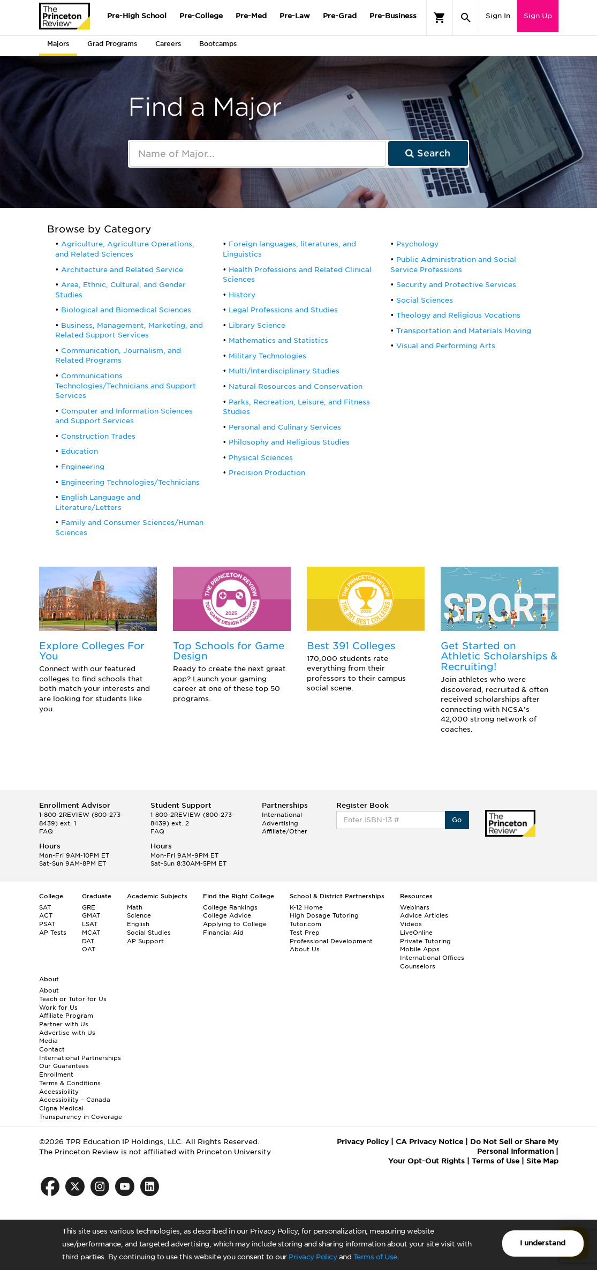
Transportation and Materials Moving (463, 331)
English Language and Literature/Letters (97, 502)
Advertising (280, 823)
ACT (45, 915)
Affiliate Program (66, 1015)
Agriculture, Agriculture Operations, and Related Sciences (124, 249)
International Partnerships (80, 1058)
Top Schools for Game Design (228, 651)
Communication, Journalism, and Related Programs (118, 356)
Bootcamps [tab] (218, 44)
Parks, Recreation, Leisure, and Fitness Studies (296, 407)
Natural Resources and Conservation (295, 386)
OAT (88, 949)
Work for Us (58, 1007)
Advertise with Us (67, 1032)
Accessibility (59, 1091)
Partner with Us (63, 1024)
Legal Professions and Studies (283, 310)
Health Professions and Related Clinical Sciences (297, 275)
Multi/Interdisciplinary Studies (284, 371)
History (242, 295)
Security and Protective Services (456, 285)
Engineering (82, 467)
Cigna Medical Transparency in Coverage (80, 1112)
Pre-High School (137, 16)
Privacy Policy (313, 1257)
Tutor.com (305, 924)
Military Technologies (267, 356)
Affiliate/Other (284, 831)
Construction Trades (98, 436)
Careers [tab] (168, 44)
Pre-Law (294, 16)
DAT (88, 941)
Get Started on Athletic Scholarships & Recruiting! (499, 656)
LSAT (89, 924)
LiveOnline (416, 932)
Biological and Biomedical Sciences (126, 310)
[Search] (466, 17)
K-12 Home (306, 907)
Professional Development (331, 941)
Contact (52, 1049)
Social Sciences (424, 300)
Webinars (414, 907)
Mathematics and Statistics (278, 340)
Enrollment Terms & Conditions (70, 1079)
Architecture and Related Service (122, 270)
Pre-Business (393, 16)
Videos (411, 924)
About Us (305, 949)
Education (79, 451)
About (49, 990)
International (282, 814)
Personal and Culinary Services (285, 427)
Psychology (417, 244)
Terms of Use (375, 1257)
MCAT (91, 932)
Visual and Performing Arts (445, 346)
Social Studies (149, 932)
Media (48, 1040)
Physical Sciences (261, 458)
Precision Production (267, 473)
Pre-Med (251, 16)
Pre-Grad (340, 16)
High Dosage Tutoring (324, 915)
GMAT (91, 915)
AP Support (145, 941)
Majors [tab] (58, 44)
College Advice (227, 915)
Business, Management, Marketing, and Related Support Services (129, 330)
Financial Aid (223, 932)
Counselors (417, 966)
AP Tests (52, 932)
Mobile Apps (420, 949)
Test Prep (305, 932)
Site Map (542, 1161)
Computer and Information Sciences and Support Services (124, 416)
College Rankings (230, 907)
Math (134, 907)
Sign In (498, 16)
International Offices (432, 957)
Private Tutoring (425, 941)
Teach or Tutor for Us (73, 999)
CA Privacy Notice (429, 1142)
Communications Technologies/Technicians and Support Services (125, 386)
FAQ (46, 831)
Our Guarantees (64, 1066)
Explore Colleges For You (92, 651)
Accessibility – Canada (74, 1099)
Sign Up (538, 16)
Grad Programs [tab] (112, 44)
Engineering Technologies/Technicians (130, 482)
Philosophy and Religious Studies (289, 442)
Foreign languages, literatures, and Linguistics (289, 249)
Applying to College (235, 924)
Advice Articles (424, 915)
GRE (88, 907)
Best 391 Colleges (351, 645)
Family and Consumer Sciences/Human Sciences (129, 527)
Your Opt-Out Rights (426, 1161)
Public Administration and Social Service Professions (453, 264)
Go (457, 820)
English (138, 924)
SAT (45, 907)
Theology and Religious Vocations (458, 315)
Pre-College (201, 16)
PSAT (47, 924)
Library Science (257, 325)
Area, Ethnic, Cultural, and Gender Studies (120, 290)
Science (139, 915)
